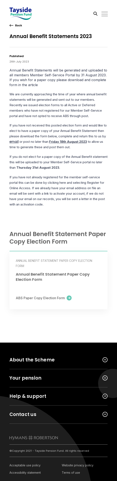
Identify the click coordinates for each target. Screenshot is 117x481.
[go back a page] (15, 25)
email (14, 141)
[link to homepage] (33, 437)
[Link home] (28, 13)
